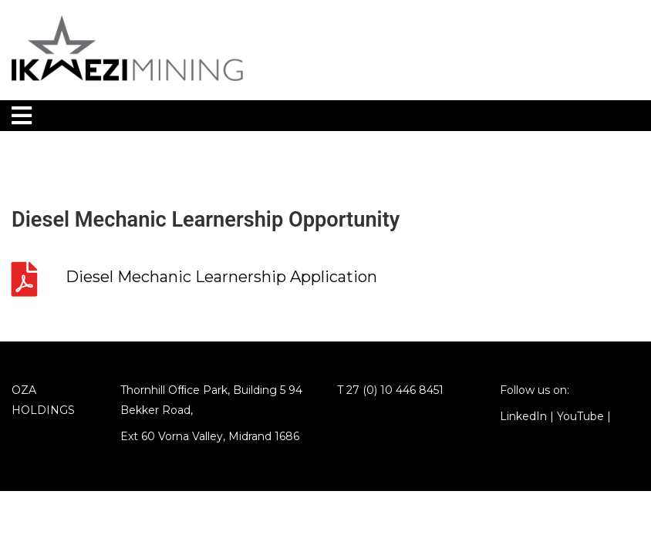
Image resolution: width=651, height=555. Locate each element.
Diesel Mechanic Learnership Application (221, 276)
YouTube (580, 416)
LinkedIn (523, 416)
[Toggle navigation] (21, 115)
